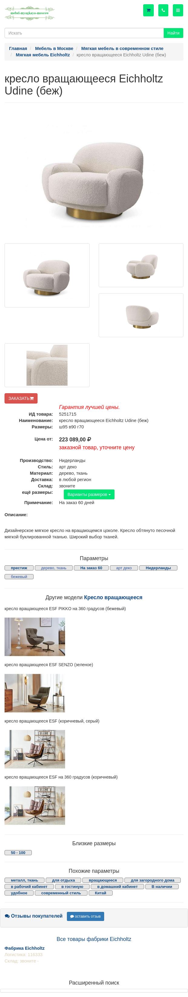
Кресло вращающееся (113, 597)
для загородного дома (152, 880)
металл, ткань (24, 880)
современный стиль (61, 893)
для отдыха (63, 880)
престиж (19, 568)
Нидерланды (158, 568)
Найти (173, 33)
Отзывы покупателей (34, 916)
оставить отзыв (85, 916)
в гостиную (72, 886)
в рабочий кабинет (29, 886)
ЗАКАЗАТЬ (21, 398)
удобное (19, 893)
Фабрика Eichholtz (25, 948)
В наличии (162, 886)
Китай (101, 893)
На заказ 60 (91, 568)
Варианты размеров (89, 494)
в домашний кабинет (117, 886)
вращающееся (103, 880)
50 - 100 (18, 852)
